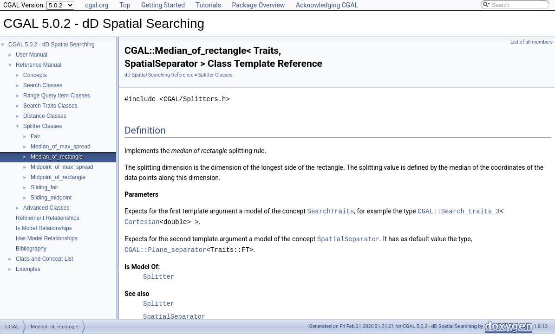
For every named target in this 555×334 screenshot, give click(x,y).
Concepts (35, 75)
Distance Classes (44, 116)
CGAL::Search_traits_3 (458, 210)
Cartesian (142, 221)
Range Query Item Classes (56, 95)
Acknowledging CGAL (327, 5)
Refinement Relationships (47, 218)
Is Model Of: (142, 265)
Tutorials (208, 5)
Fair (35, 136)
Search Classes (42, 85)
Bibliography (31, 248)
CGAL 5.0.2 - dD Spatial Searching (51, 44)
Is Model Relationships (44, 228)
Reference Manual (38, 65)
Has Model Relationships (47, 238)
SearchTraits (330, 210)
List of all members (531, 42)
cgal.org (96, 5)
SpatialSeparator (348, 237)
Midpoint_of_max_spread (62, 167)
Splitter (158, 274)
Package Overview (258, 5)
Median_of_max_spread (61, 146)
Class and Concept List (44, 259)
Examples (28, 269)
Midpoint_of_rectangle (58, 177)
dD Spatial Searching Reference (158, 75)
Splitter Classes (42, 126)
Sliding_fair (44, 187)
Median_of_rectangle (57, 157)
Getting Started (163, 5)
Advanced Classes (46, 208)
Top (125, 5)
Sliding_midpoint (51, 197)
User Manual (31, 54)
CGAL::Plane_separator (165, 248)
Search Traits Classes (50, 106)
